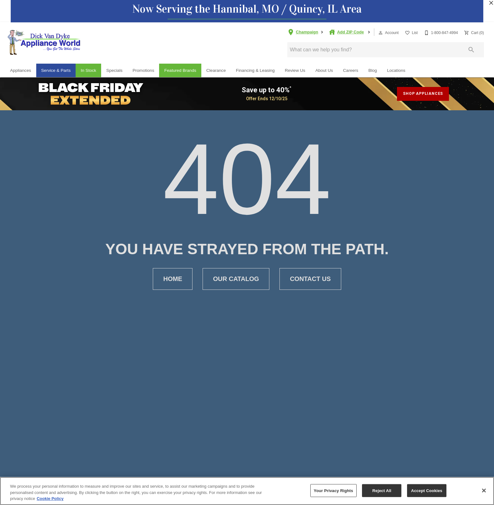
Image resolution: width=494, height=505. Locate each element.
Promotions (143, 70)
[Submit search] (471, 49)
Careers (350, 70)
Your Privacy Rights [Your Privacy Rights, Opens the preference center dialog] (333, 490)
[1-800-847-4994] (440, 32)
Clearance (216, 70)
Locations (396, 70)
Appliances (20, 70)
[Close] (484, 490)
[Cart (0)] (473, 32)
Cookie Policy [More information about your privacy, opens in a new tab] (50, 498)
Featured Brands (180, 70)
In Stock (88, 70)
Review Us (295, 70)
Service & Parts (56, 70)
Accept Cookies (426, 490)
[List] (411, 32)
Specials (114, 70)
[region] (247, 491)
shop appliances (423, 93)
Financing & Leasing (255, 70)
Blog (372, 70)
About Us (324, 70)
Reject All (381, 490)
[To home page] (44, 42)
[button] (380, 33)
